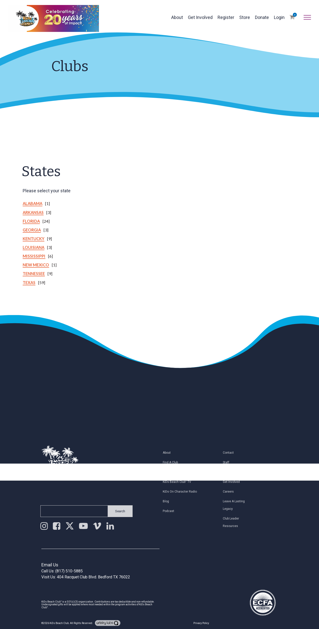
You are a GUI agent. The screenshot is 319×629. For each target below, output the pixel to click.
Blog (168, 501)
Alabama (32, 203)
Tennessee (34, 273)
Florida (31, 221)
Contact (230, 452)
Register (226, 17)
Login (279, 17)
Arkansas (33, 212)
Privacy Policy (201, 623)
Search (118, 511)
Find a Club (172, 462)
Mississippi (34, 256)
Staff (228, 462)
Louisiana (33, 247)
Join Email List (235, 472)
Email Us (49, 564)
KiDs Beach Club (59, 623)
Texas (29, 282)
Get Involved (200, 17)
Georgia (32, 229)
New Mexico (36, 264)
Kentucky (33, 238)
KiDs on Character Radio (182, 491)
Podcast (170, 511)
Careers (230, 491)
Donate (262, 17)
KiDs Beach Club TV (179, 482)
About (177, 17)
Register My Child (177, 472)
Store (244, 17)
